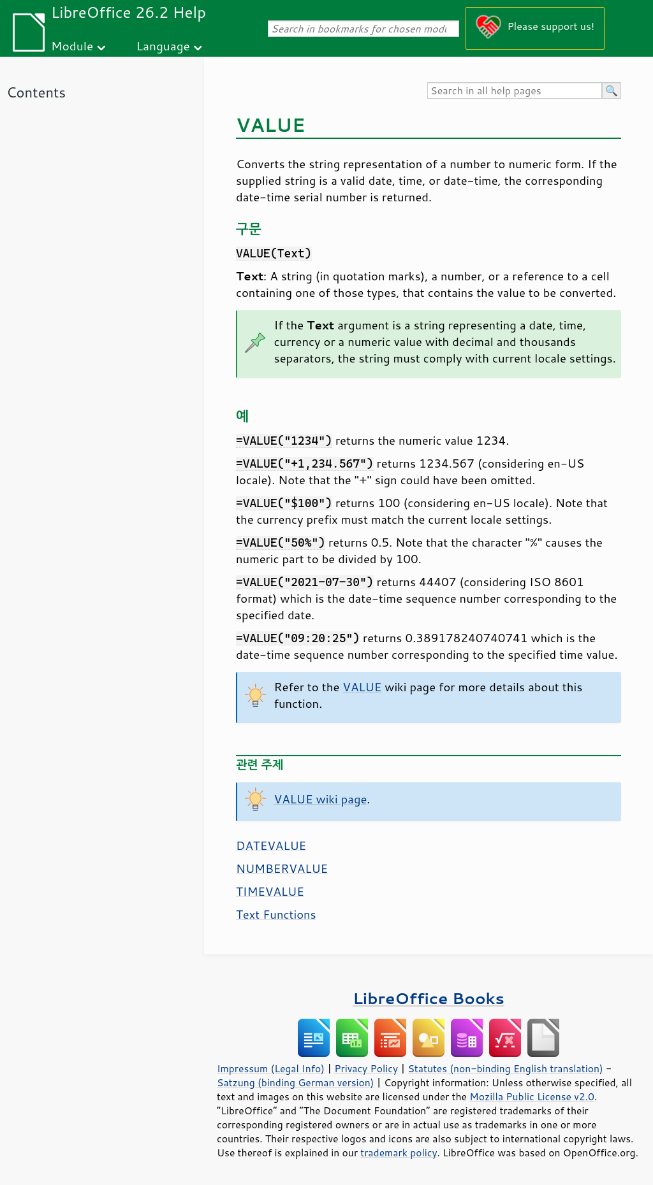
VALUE (361, 687)
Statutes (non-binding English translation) (505, 1068)
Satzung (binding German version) (295, 1082)
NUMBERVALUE (282, 868)
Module (72, 45)
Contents (36, 92)
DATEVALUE (271, 845)
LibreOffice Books (428, 998)
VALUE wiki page (320, 799)
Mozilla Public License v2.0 (531, 1096)
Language (163, 45)
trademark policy (398, 1153)
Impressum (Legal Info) (271, 1068)
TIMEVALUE (270, 891)
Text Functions (276, 914)
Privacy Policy (366, 1068)
